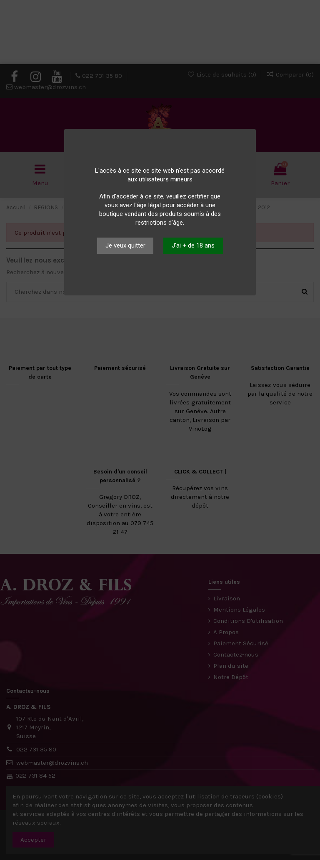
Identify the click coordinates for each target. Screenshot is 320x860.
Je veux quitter (125, 245)
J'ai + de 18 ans (193, 245)
